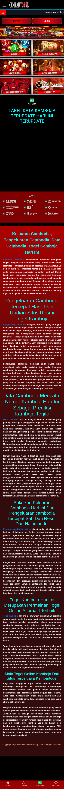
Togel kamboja (10, 616)
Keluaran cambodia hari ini (17, 529)
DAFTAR (16, 21)
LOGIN (47, 21)
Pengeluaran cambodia (14, 324)
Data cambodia (10, 419)
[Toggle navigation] (4, 5)
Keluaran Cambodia (13, 259)
